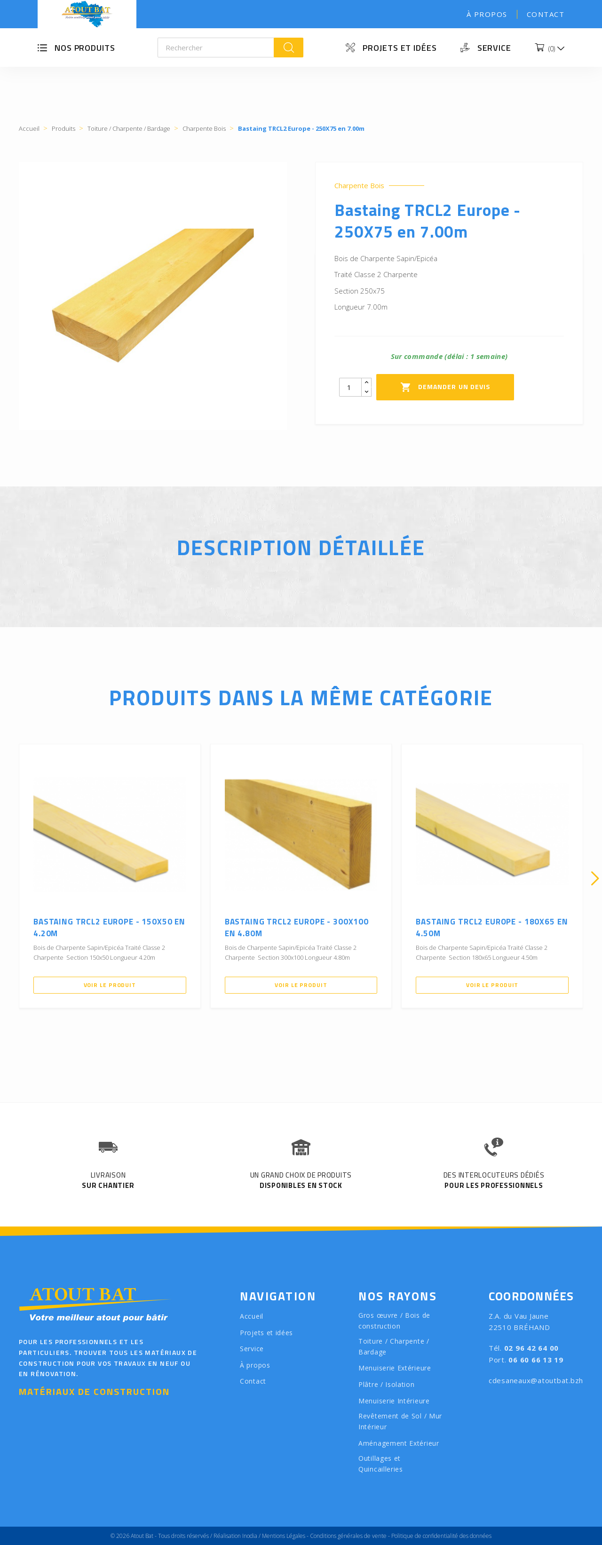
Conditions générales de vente (348, 1536)
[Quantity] (350, 387)
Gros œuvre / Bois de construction (394, 1320)
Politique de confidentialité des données (441, 1536)
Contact (546, 14)
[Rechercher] (216, 47)
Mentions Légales (283, 1536)
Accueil (251, 1316)
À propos (487, 14)
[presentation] (7, 878)
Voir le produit (110, 984)
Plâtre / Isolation (386, 1384)
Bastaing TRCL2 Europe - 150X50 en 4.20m (109, 928)
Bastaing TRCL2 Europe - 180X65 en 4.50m (492, 928)
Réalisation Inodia (235, 1536)
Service (494, 47)
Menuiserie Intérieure (394, 1400)
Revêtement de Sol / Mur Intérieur (400, 1421)
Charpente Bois (359, 185)
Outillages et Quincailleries (380, 1463)
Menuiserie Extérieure (394, 1367)
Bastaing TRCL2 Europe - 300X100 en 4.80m (297, 928)
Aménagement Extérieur (398, 1443)
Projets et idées (399, 47)
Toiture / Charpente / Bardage (393, 1346)
